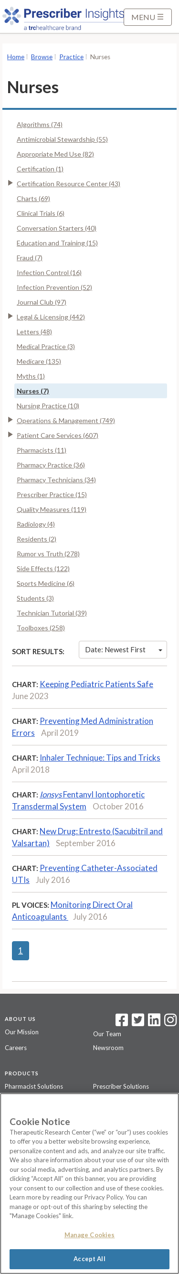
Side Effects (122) (43, 568)
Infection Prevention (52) (54, 287)
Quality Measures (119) (51, 509)
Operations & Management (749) (66, 420)
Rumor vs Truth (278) (48, 554)
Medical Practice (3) (46, 346)
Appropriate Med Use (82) (55, 154)
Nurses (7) (33, 391)
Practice (71, 57)
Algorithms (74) (40, 124)
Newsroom (108, 1047)
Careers (16, 1047)
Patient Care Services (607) (57, 435)
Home (15, 57)
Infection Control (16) (49, 272)
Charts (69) (33, 198)
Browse (42, 57)
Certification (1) (40, 169)
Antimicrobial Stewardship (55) (62, 139)
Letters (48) (34, 332)
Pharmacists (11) (41, 450)
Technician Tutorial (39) (52, 613)
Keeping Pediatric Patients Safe (96, 684)
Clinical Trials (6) (40, 213)
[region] (89, 1183)
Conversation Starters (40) (56, 228)
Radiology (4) (36, 524)
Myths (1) (31, 376)
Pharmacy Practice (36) (51, 465)
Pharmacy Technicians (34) (56, 480)
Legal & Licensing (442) (51, 317)
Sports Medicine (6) (45, 583)
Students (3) (35, 598)
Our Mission (22, 1032)
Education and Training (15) (57, 243)
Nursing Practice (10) (48, 406)
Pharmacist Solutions (34, 1086)
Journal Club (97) (41, 302)
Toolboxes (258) (41, 628)
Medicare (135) (39, 361)
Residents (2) (36, 539)
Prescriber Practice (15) (52, 494)
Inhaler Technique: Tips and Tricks (100, 758)
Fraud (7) (29, 258)
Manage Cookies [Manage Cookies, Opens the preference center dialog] (89, 1235)
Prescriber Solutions (121, 1086)
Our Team (107, 1034)
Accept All (89, 1259)
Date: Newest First (123, 649)
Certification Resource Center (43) (68, 184)
